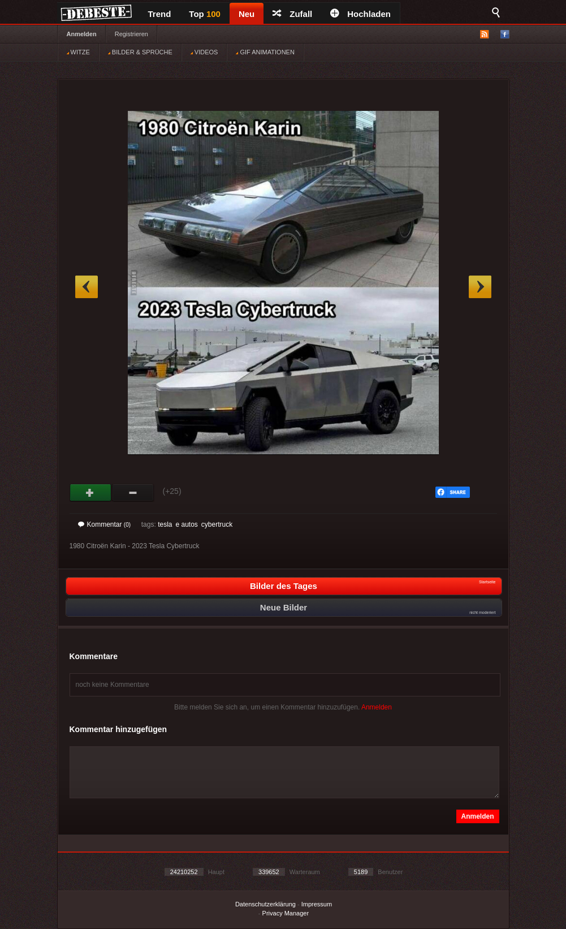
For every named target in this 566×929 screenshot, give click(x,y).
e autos (186, 524)
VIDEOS (204, 52)
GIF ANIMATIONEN (265, 52)
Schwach (133, 493)
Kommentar (104, 524)
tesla (165, 524)
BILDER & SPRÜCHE (140, 52)
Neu (246, 14)
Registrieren (131, 34)
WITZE (78, 52)
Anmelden (82, 34)
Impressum (316, 904)
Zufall (292, 14)
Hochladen (360, 14)
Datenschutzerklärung (265, 904)
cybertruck (216, 524)
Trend (159, 14)
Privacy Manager (285, 913)
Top (205, 14)
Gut (91, 493)
